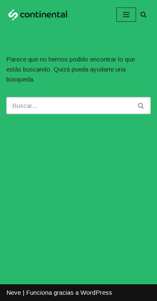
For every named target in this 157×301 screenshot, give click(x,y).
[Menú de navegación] (126, 15)
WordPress (96, 292)
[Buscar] (143, 14)
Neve (13, 292)
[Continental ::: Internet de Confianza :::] (37, 14)
